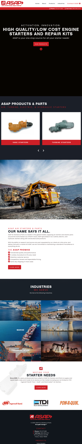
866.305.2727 (73, 8)
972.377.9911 (56, 8)
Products (52, 3)
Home (37, 3)
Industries (61, 3)
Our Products (41, 44)
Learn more (14, 267)
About (44, 3)
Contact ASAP (74, 3)
